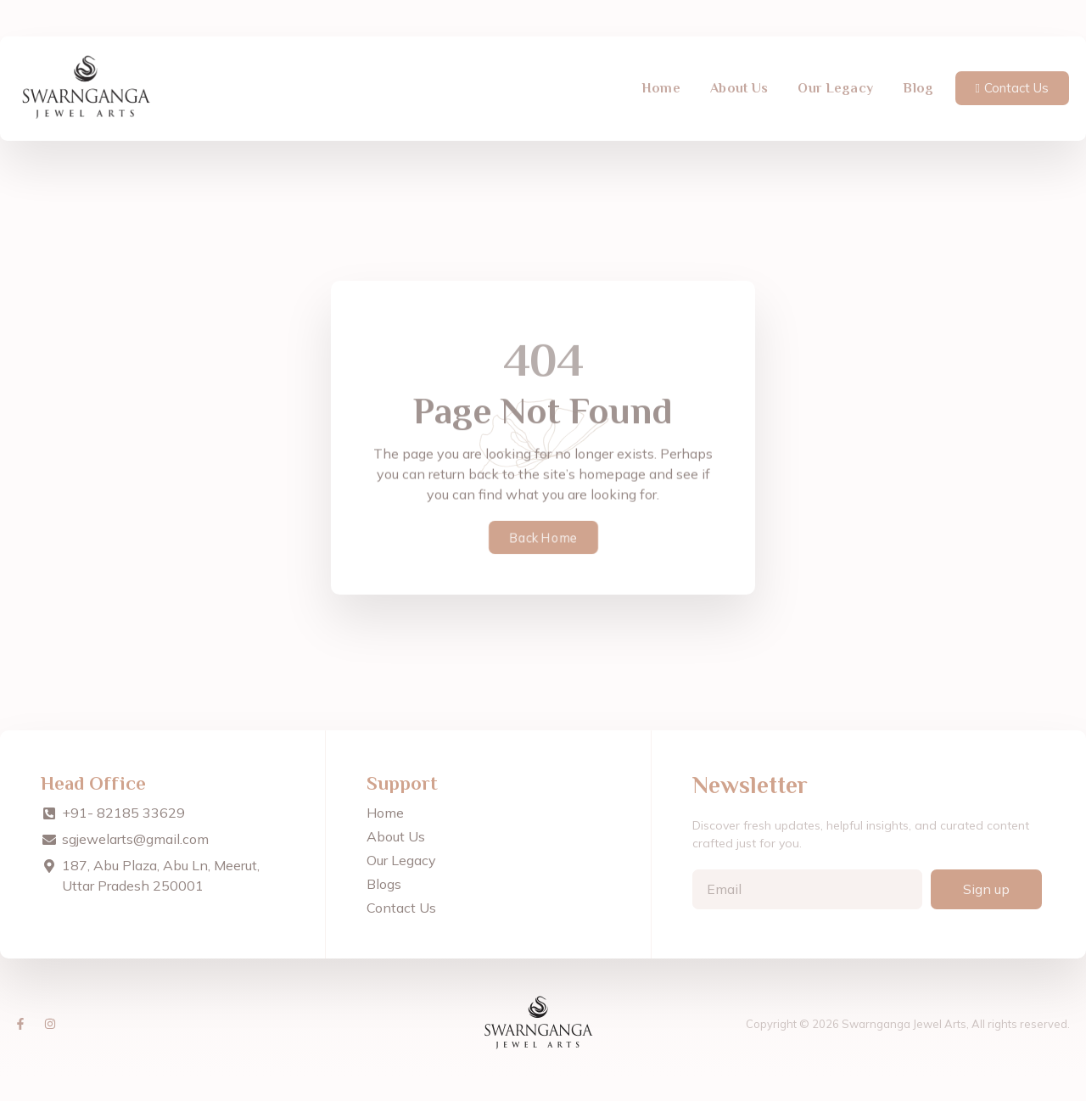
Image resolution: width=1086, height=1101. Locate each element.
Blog (918, 75)
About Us (739, 75)
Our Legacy (835, 75)
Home (660, 75)
